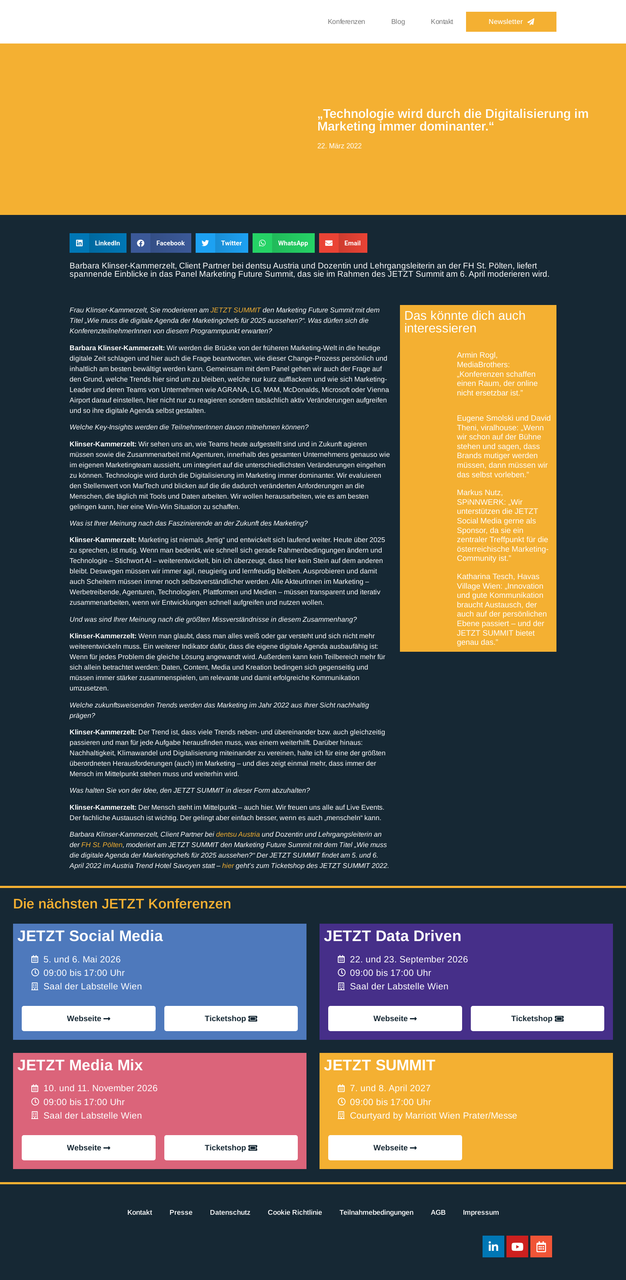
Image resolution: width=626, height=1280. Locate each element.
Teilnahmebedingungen (376, 1212)
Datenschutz (230, 1212)
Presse (181, 1212)
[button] (98, 243)
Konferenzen (346, 21)
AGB (438, 1212)
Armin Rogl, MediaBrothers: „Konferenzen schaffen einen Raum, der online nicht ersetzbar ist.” (497, 374)
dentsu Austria (238, 834)
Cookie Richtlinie (295, 1212)
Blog (398, 21)
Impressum (481, 1212)
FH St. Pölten (102, 844)
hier (228, 865)
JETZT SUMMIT (235, 310)
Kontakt (442, 21)
